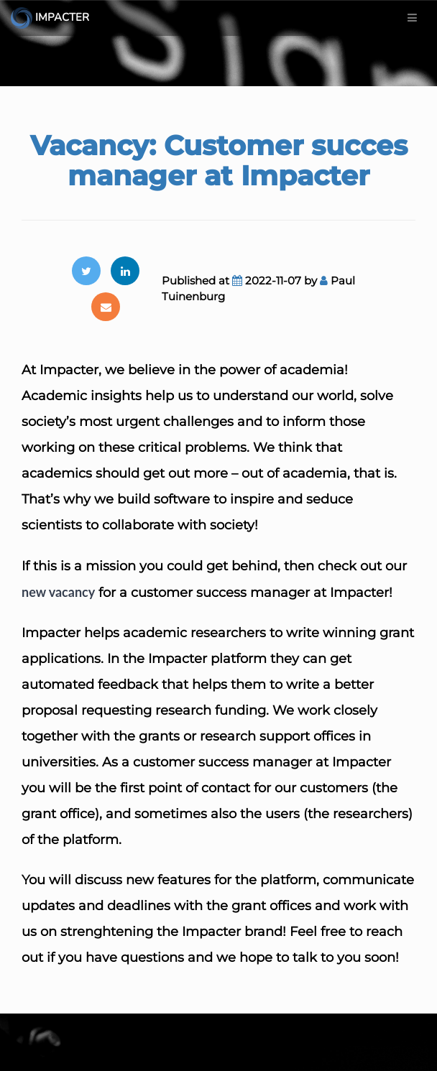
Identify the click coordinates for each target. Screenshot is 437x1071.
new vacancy (58, 592)
